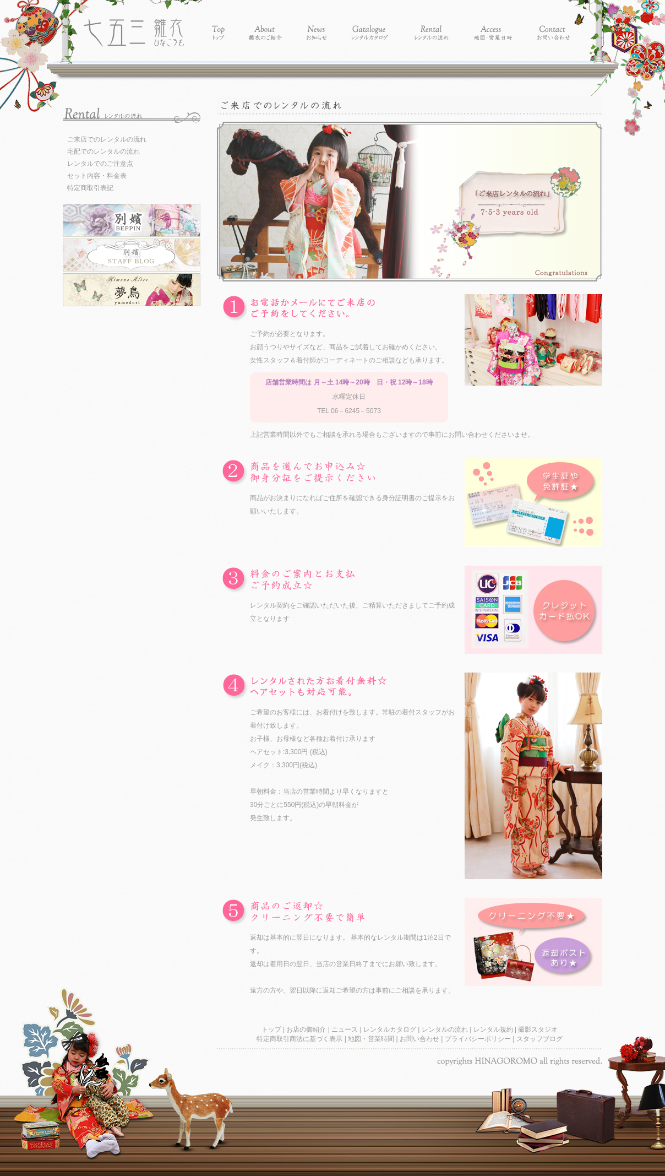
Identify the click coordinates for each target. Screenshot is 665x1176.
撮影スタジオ (538, 1029)
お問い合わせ (420, 1039)
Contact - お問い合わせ (553, 23)
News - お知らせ (317, 23)
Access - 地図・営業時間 (493, 23)
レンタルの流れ (446, 1029)
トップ (272, 1029)
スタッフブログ (539, 1039)
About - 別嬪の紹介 (266, 23)
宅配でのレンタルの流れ (103, 151)
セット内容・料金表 (97, 176)
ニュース (345, 1029)
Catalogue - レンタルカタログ (370, 23)
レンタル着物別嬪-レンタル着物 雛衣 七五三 (134, 23)
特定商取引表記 (90, 188)
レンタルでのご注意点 (100, 163)
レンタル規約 (494, 1029)
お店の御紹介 (307, 1029)
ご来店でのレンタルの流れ (106, 139)
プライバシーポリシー (479, 1039)
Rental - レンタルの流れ (431, 23)
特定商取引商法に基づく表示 (300, 1039)
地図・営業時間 (372, 1039)
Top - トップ (218, 23)
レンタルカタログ (390, 1029)
